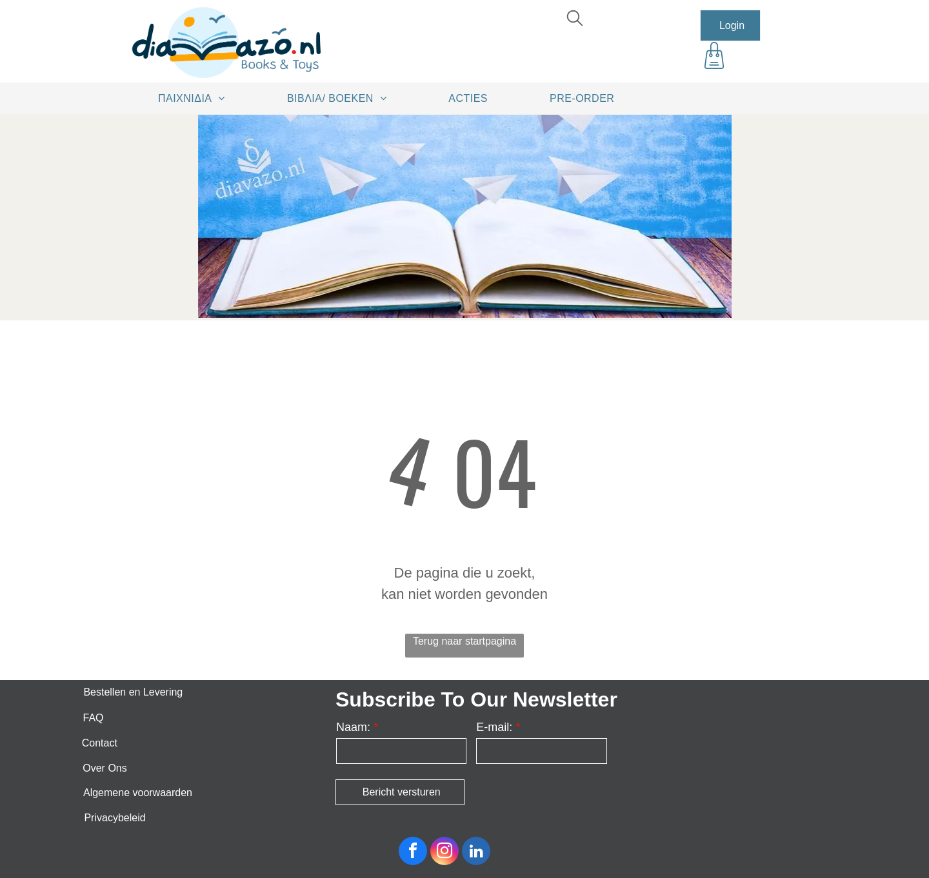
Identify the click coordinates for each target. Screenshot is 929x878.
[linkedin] (476, 852)
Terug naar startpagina (464, 641)
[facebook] (413, 852)
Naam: (353, 727)
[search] (574, 20)
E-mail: (494, 727)
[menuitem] (196, 98)
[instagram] (444, 852)
